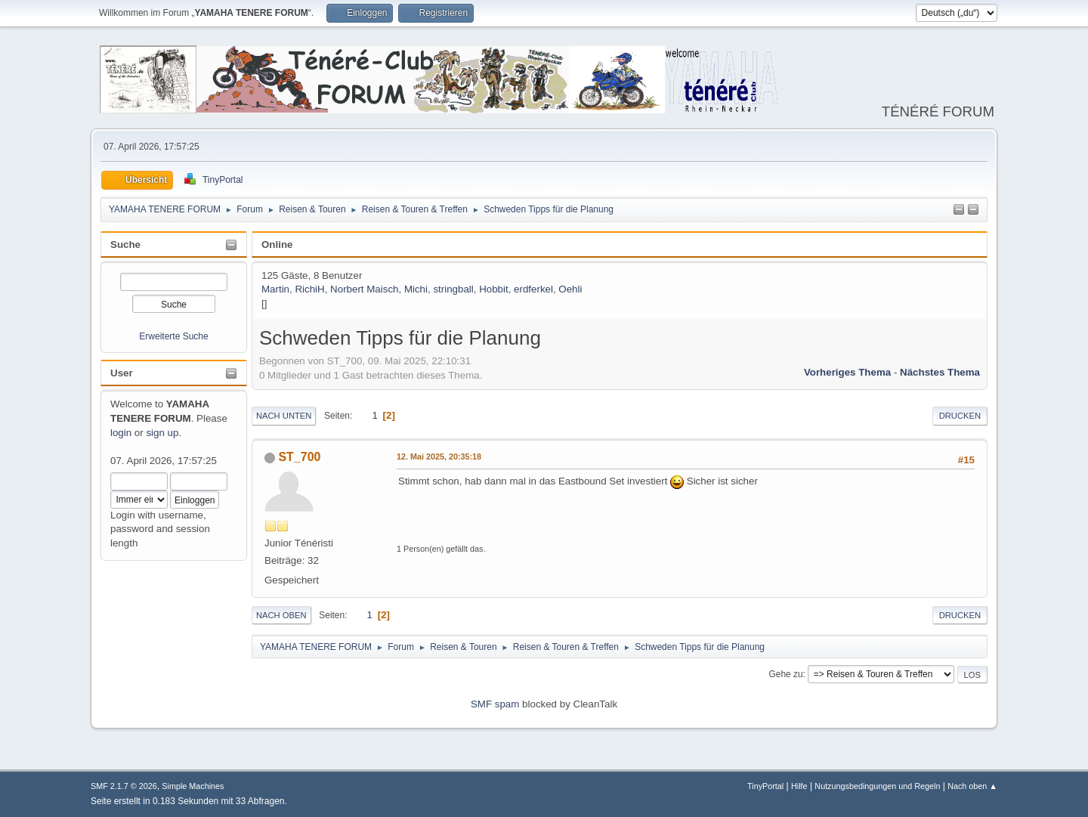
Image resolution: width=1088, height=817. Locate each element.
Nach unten (283, 415)
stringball (453, 289)
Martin (275, 289)
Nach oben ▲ (972, 786)
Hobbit (493, 289)
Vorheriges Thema (847, 372)
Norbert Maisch (364, 289)
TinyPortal (765, 786)
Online (276, 244)
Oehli (570, 289)
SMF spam (495, 704)
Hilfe (799, 786)
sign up (162, 432)
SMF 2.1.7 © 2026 (124, 786)
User (121, 373)
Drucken (960, 415)
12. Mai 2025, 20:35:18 (439, 456)
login (120, 432)
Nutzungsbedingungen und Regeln (877, 786)
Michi (416, 289)
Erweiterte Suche (173, 336)
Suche (125, 244)
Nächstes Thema (940, 372)
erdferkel (533, 289)
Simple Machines (193, 786)
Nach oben (281, 615)
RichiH (309, 289)
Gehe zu (785, 674)
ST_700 (299, 456)
